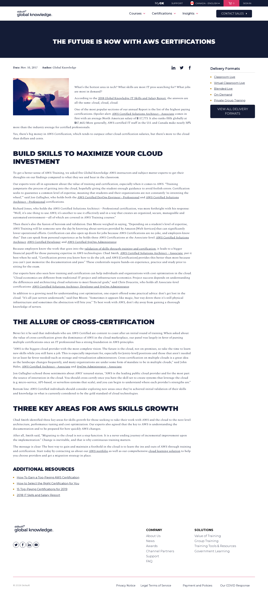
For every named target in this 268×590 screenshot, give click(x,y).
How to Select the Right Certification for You (48, 483)
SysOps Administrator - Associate (99, 366)
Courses (137, 13)
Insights (190, 13)
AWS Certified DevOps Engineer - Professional (108, 197)
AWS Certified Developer (43, 242)
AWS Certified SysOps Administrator (91, 242)
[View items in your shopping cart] (231, 3)
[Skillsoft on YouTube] (36, 545)
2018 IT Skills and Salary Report (38, 495)
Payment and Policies (197, 585)
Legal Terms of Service (156, 585)
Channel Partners (160, 551)
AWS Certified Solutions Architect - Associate (143, 114)
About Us (153, 536)
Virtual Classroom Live (229, 83)
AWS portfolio (98, 451)
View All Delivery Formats (232, 111)
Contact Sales (234, 13)
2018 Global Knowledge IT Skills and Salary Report (132, 98)
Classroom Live (224, 77)
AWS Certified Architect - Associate (46, 366)
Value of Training (207, 536)
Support (152, 556)
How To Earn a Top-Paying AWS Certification (48, 477)
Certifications (164, 13)
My (159, 3)
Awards (151, 546)
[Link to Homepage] (34, 529)
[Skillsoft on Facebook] (23, 545)
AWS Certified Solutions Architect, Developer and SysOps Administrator (80, 286)
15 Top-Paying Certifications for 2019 (42, 489)
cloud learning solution (164, 451)
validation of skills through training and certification (120, 248)
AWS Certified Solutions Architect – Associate (151, 253)
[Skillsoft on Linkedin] (29, 545)
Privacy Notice (125, 585)
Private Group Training (229, 100)
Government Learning (212, 551)
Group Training (206, 541)
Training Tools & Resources (215, 546)
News (150, 541)
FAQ (149, 561)
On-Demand (223, 94)
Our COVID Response (235, 585)
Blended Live (223, 88)
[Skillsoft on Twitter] (16, 545)
